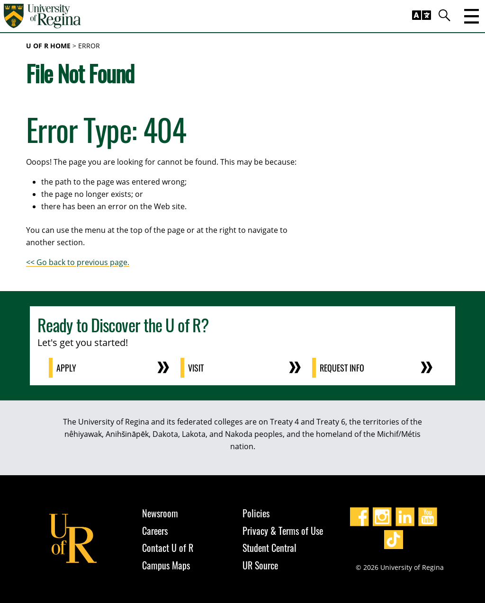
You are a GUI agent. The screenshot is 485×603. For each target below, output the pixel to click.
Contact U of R (167, 548)
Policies (255, 513)
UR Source (260, 565)
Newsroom (160, 513)
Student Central (269, 548)
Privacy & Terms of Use (282, 530)
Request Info (342, 368)
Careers (155, 530)
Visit (196, 368)
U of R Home (48, 45)
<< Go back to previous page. (77, 262)
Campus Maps (166, 565)
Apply (66, 368)
